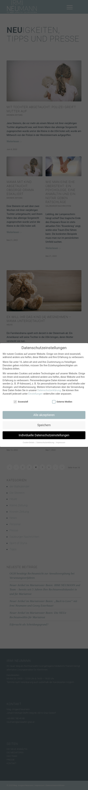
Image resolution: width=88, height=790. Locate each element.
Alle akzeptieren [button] (44, 414)
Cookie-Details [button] (29, 441)
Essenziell (20, 400)
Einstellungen (35, 392)
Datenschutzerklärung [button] (45, 441)
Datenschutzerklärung (49, 389)
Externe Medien (62, 400)
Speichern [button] (44, 424)
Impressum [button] (60, 441)
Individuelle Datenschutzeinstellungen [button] (44, 434)
